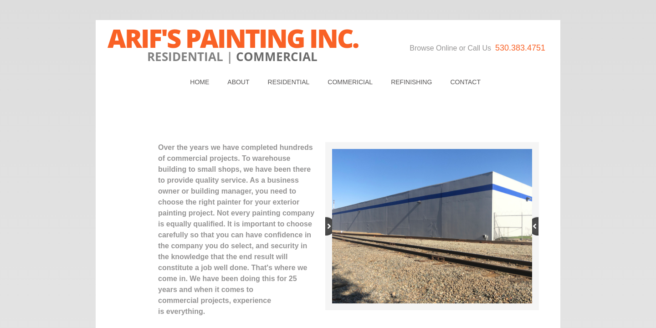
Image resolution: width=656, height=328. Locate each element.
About (238, 82)
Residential (289, 82)
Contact (465, 82)
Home (199, 82)
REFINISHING (411, 82)
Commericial (350, 82)
